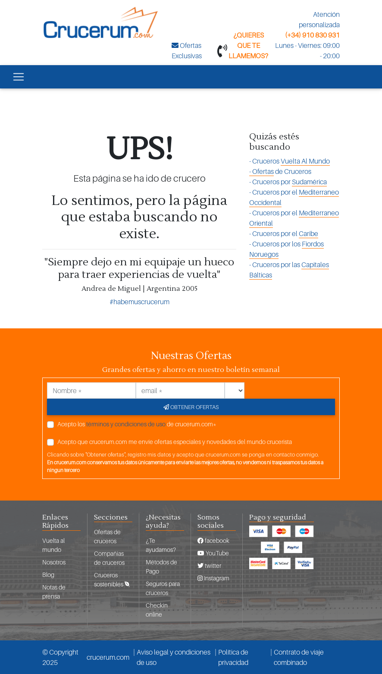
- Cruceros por (288, 181)
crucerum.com (108, 657)
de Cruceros (280, 171)
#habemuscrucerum (139, 301)
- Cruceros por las (289, 270)
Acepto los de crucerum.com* (136, 424)
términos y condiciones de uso (126, 424)
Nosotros (54, 562)
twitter (209, 565)
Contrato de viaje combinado (299, 657)
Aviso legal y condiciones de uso (173, 657)
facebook (213, 540)
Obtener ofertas (191, 406)
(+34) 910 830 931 (312, 35)
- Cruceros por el (294, 197)
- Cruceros (289, 161)
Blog (48, 574)
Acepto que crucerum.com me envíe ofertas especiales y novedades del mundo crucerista (174, 441)
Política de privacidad (233, 657)
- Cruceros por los (286, 249)
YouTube (213, 553)
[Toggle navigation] (18, 77)
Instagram (213, 578)
